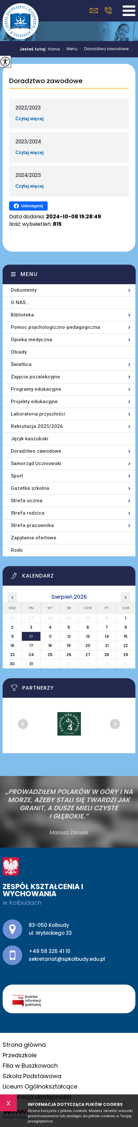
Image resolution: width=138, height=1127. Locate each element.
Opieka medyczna (31, 340)
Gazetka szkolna (30, 488)
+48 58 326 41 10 (108, 10)
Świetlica (21, 364)
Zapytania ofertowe (33, 538)
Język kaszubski (29, 439)
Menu (68, 49)
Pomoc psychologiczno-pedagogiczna (55, 327)
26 (69, 654)
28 (106, 654)
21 (107, 645)
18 (50, 645)
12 (69, 636)
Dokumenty (24, 290)
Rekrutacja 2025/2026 (37, 426)
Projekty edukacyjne (34, 401)
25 (50, 654)
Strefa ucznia (26, 501)
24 (31, 654)
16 (12, 645)
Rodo (17, 550)
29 (125, 654)
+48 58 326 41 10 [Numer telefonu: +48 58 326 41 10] (49, 951)
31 (31, 663)
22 (125, 645)
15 (126, 636)
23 (12, 654)
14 (107, 636)
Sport (17, 476)
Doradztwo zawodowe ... (104, 49)
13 (88, 636)
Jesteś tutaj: (34, 49)
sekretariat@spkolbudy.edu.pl (94, 10)
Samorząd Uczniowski (36, 463)
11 (50, 636)
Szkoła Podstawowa (32, 1076)
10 (31, 636)
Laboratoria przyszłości (38, 414)
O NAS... (20, 302)
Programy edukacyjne (36, 389)
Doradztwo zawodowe (46, 81)
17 (31, 645)
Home (54, 49)
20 (87, 645)
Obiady (19, 352)
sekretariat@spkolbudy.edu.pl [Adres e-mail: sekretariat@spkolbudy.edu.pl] (67, 959)
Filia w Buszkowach (30, 1065)
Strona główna (24, 1045)
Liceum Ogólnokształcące (40, 1086)
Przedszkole (20, 1055)
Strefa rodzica (27, 513)
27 (87, 654)
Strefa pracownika (32, 525)
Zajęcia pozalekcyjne (35, 377)
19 (69, 645)
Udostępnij (28, 206)
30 (12, 663)
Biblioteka (22, 315)
